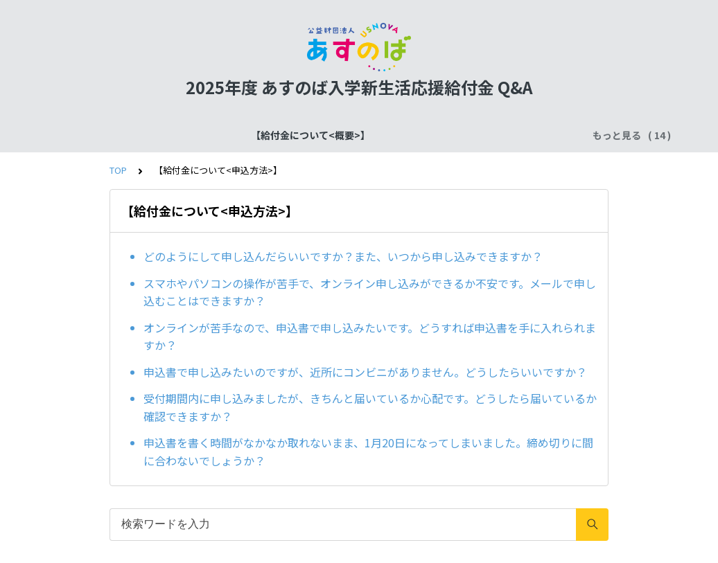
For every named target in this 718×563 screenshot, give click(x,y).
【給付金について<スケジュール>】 (300, 135)
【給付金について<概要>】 (142, 135)
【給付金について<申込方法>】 (468, 135)
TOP (118, 170)
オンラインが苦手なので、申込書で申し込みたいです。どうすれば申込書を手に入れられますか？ (369, 336)
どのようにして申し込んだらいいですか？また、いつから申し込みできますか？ (343, 256)
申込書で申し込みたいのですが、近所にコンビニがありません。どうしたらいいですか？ (365, 372)
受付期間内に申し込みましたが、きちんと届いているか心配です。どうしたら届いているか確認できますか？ (370, 407)
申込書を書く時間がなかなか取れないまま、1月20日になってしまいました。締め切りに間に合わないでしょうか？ (368, 451)
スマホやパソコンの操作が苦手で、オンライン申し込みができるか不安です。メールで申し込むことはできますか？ (369, 292)
